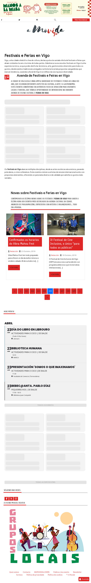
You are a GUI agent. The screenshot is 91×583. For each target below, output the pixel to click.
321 (26, 291)
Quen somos (14, 572)
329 (73, 291)
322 (32, 291)
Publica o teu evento (61, 572)
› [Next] (79, 291)
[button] (55, 20)
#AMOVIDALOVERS (42, 572)
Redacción (14, 251)
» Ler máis (14, 267)
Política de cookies (55, 575)
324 (44, 291)
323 (38, 291)
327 (62, 291)
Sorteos (19, 575)
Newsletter (77, 572)
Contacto (26, 572)
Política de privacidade (35, 575)
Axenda (84, 579)
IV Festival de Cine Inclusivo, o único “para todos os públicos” (65, 243)
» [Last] (47, 297)
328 (68, 291)
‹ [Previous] (20, 291)
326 (56, 291)
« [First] (14, 291)
